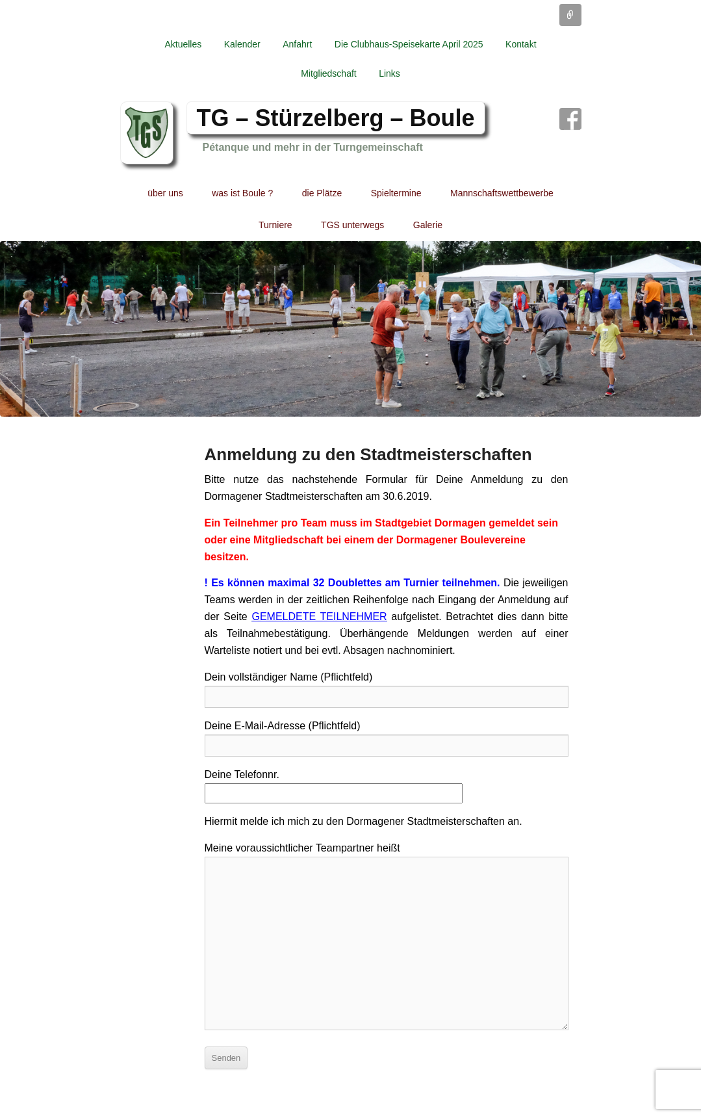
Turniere (275, 225)
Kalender (242, 44)
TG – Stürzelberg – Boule (336, 118)
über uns (165, 193)
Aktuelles (182, 44)
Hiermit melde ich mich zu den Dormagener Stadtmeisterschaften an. (363, 821)
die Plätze (322, 193)
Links (389, 73)
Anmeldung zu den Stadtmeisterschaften (368, 454)
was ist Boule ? (242, 193)
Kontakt (520, 44)
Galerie (427, 225)
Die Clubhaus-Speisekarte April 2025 (409, 44)
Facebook (570, 119)
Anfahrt (297, 44)
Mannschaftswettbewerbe (502, 193)
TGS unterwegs (352, 225)
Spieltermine (396, 193)
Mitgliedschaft (329, 73)
